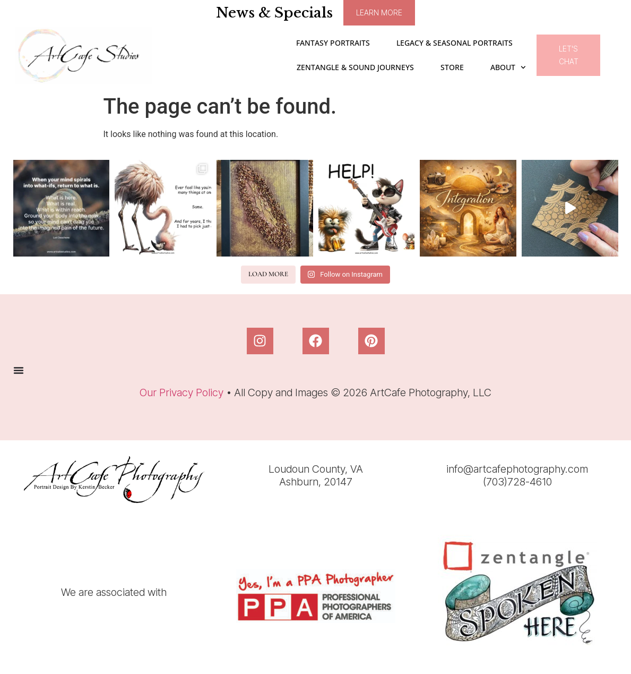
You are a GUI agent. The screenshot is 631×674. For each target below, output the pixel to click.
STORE (452, 67)
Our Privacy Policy (181, 392)
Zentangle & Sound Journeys (355, 67)
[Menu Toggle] (18, 370)
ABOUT (508, 67)
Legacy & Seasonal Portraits (454, 43)
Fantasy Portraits (333, 43)
